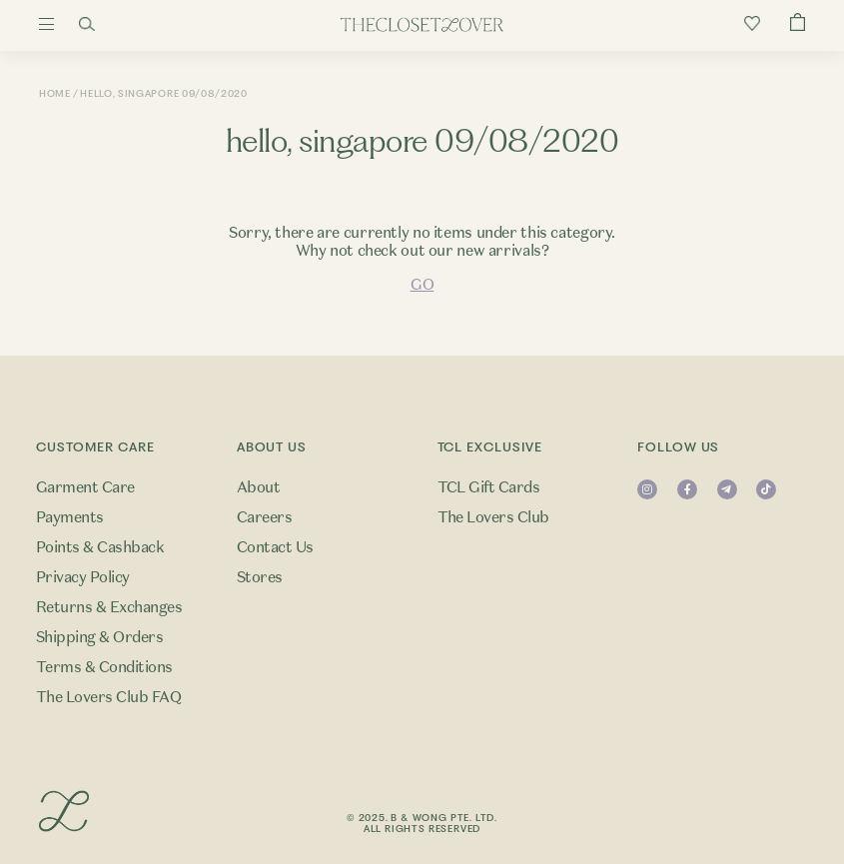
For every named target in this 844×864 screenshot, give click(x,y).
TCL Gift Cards (488, 487)
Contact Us (275, 547)
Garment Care (85, 487)
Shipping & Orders (99, 637)
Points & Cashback (100, 547)
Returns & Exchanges (109, 607)
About (258, 487)
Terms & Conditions (104, 667)
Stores (260, 577)
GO (422, 285)
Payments (70, 517)
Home (55, 93)
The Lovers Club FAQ (108, 697)
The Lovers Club (493, 517)
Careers (264, 517)
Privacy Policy (83, 577)
